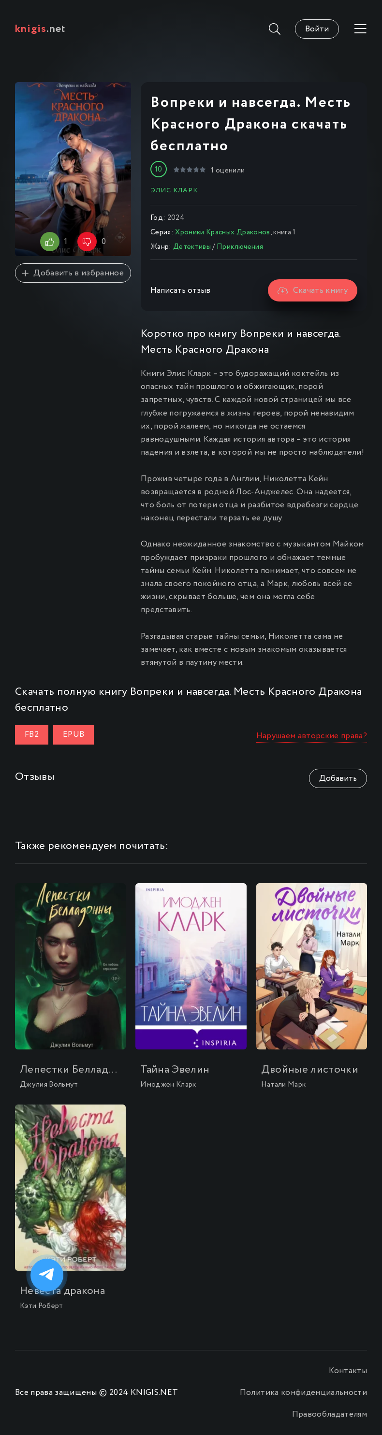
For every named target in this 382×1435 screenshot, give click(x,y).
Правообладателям (329, 1414)
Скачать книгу (313, 291)
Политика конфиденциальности (303, 1393)
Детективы (192, 247)
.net (40, 29)
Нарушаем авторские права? (311, 736)
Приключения (240, 247)
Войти (317, 29)
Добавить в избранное (73, 273)
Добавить (338, 779)
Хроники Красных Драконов (222, 232)
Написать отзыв (180, 291)
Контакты (348, 1371)
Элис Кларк (174, 190)
